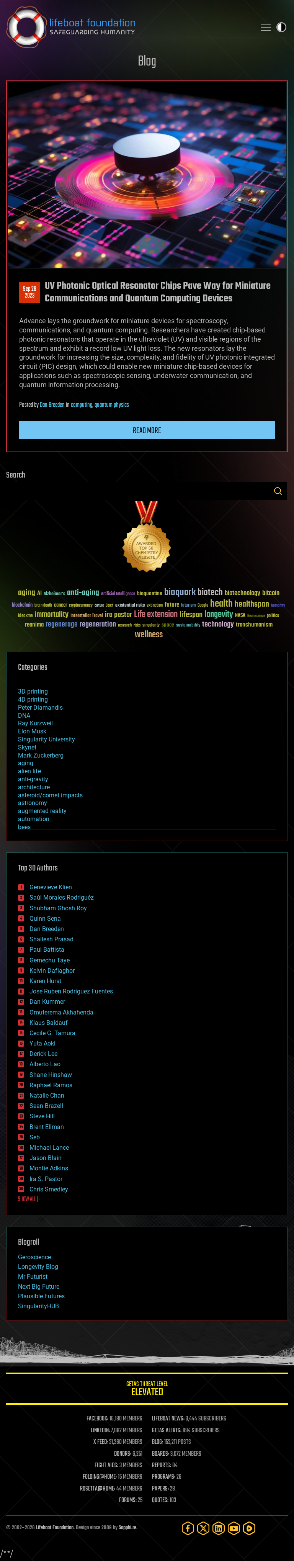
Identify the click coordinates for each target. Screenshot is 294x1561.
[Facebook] (188, 1528)
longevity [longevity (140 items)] (218, 615)
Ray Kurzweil (35, 723)
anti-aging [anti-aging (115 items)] (83, 593)
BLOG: (157, 1442)
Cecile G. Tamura (52, 1033)
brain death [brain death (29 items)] (43, 605)
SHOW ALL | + (29, 1199)
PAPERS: (160, 1489)
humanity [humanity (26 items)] (278, 606)
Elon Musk (32, 731)
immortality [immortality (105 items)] (51, 614)
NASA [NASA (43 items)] (240, 616)
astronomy (32, 803)
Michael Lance (49, 1147)
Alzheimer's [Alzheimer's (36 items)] (54, 594)
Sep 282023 (29, 292)
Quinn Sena (45, 918)
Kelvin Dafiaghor (52, 970)
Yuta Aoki (42, 1043)
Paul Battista (46, 949)
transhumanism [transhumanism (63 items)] (254, 624)
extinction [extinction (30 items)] (155, 605)
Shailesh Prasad (51, 939)
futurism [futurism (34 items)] (188, 606)
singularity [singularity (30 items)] (151, 625)
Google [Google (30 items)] (203, 605)
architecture (34, 787)
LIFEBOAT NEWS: (168, 1419)
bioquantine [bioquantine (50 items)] (149, 593)
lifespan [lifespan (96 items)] (191, 614)
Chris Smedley (48, 1189)
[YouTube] (234, 1528)
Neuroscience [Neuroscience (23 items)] (256, 616)
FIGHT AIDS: (106, 1466)
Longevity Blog (38, 1266)
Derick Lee (43, 1053)
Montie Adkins (48, 1168)
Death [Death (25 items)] (109, 606)
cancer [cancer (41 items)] (60, 605)
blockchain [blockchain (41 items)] (22, 605)
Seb (34, 1137)
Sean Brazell (46, 1105)
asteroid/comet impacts (50, 795)
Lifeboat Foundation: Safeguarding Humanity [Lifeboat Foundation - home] (128, 27)
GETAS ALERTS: (166, 1431)
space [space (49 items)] (168, 625)
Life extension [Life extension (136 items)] (156, 615)
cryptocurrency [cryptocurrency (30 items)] (81, 605)
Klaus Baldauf (48, 1022)
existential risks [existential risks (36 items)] (130, 606)
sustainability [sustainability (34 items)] (188, 625)
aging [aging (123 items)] (26, 593)
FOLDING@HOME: (100, 1477)
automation (33, 819)
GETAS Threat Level (147, 1390)
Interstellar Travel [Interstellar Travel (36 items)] (86, 616)
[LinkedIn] (218, 1528)
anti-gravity (33, 779)
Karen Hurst (45, 981)
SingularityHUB (38, 1306)
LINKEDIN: (100, 1431)
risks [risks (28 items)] (137, 625)
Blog (147, 62)
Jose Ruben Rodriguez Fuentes (71, 991)
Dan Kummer (47, 1001)
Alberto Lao (44, 1064)
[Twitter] (203, 1528)
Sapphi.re (127, 1527)
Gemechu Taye (49, 960)
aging (25, 763)
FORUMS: (128, 1500)
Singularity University (46, 739)
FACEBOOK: (97, 1419)
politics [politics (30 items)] (273, 616)
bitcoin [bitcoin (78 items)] (270, 593)
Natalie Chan (46, 1095)
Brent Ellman (46, 1127)
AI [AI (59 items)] (39, 593)
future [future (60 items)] (172, 605)
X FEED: (100, 1442)
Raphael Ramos (50, 1085)
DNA (24, 715)
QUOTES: (160, 1500)
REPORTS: (161, 1466)
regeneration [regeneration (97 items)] (98, 624)
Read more (147, 430)
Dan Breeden (52, 405)
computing (81, 405)
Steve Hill (42, 1116)
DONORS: (122, 1454)
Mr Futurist (32, 1276)
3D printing (33, 691)
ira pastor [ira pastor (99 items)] (118, 614)
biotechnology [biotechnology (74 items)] (242, 593)
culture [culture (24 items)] (99, 606)
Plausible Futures (41, 1296)
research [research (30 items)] (125, 625)
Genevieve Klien (50, 887)
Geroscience (34, 1257)
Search (278, 491)
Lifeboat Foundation (55, 1527)
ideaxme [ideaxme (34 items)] (25, 616)
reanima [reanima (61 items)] (34, 624)
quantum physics (112, 405)
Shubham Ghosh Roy (58, 908)
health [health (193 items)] (221, 604)
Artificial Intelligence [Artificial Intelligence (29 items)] (118, 594)
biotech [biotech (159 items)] (210, 592)
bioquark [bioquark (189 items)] (180, 592)
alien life (29, 771)
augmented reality (42, 811)
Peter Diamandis (40, 707)
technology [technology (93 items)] (218, 624)
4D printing (33, 699)
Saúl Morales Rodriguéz (61, 897)
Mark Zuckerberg (41, 755)
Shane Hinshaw (50, 1074)
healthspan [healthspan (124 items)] (252, 604)
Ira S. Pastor (45, 1179)
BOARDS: (160, 1454)
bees (24, 827)
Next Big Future (38, 1286)
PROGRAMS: (163, 1477)
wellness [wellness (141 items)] (149, 635)
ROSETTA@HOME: (97, 1489)
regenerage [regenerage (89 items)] (62, 624)
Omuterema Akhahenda (61, 1012)
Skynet (27, 747)
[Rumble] (249, 1528)
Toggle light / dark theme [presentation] (281, 27)
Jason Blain (45, 1158)
